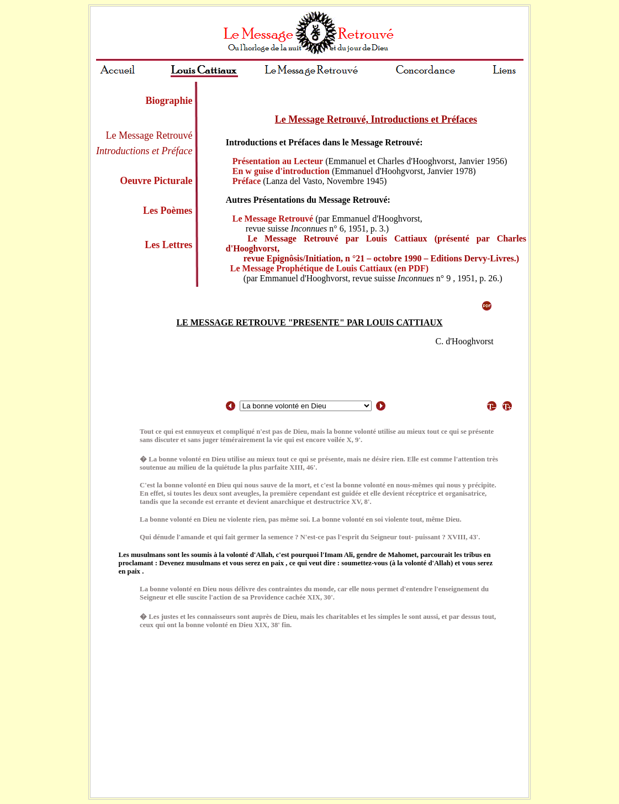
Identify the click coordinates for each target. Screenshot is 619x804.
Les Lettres (168, 244)
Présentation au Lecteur (277, 161)
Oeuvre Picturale (156, 180)
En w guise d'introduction (281, 171)
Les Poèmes (167, 210)
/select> (306, 406)
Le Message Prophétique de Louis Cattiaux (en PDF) (329, 268)
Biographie (168, 100)
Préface (246, 181)
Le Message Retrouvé (272, 218)
